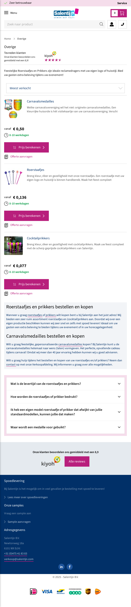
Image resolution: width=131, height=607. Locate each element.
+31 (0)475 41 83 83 (15, 554)
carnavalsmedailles (70, 344)
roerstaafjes (35, 315)
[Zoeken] (54, 24)
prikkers (50, 315)
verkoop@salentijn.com (19, 559)
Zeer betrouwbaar (20, 3)
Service (122, 3)
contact (11, 365)
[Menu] (10, 13)
